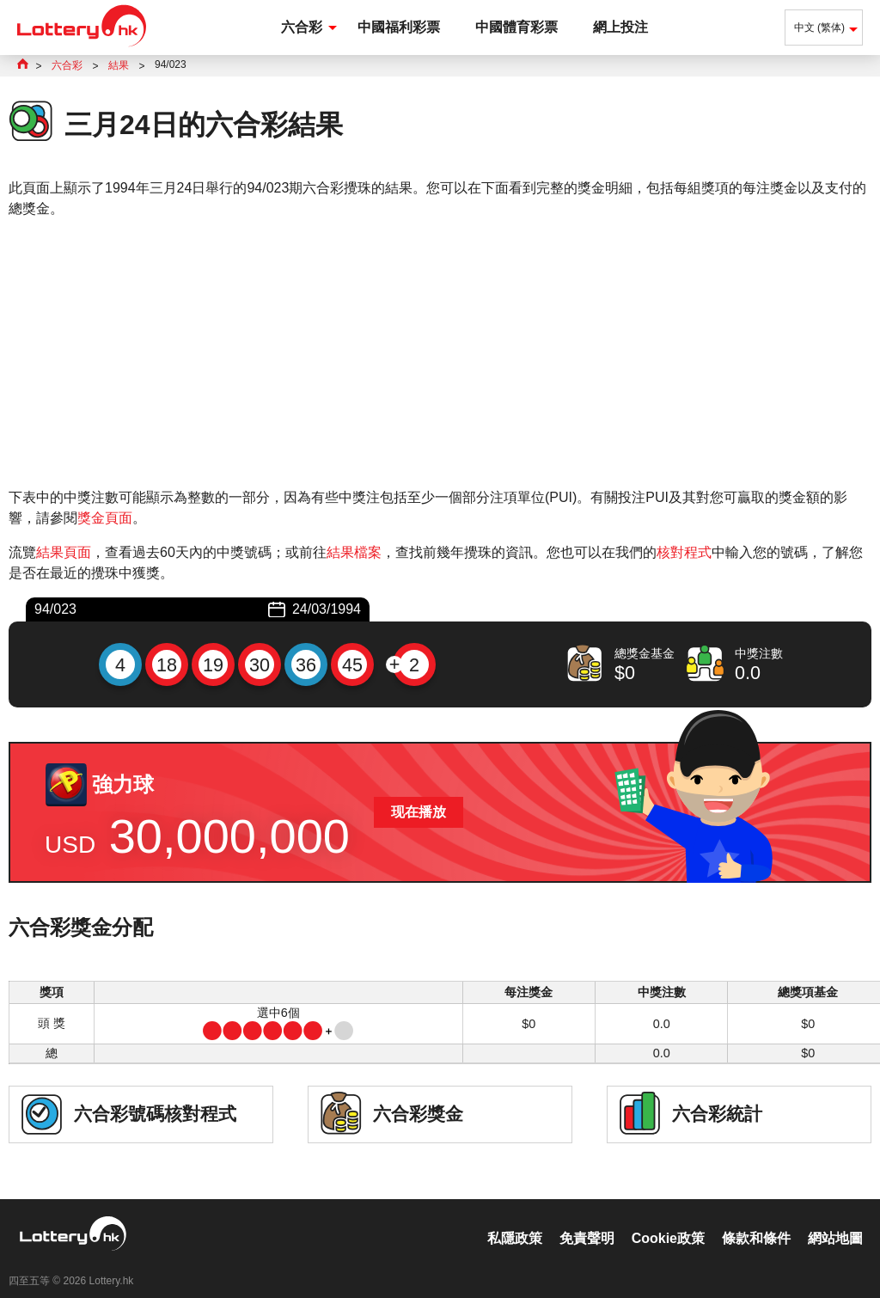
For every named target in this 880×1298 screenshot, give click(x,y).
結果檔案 (354, 552)
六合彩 (301, 27)
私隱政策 (514, 1220)
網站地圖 (835, 1220)
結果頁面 (63, 552)
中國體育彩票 (516, 27)
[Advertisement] (440, 353)
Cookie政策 (668, 1220)
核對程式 (684, 552)
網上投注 (620, 27)
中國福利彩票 (399, 27)
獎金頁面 (104, 518)
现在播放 (418, 812)
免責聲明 (586, 1220)
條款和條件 (756, 1220)
